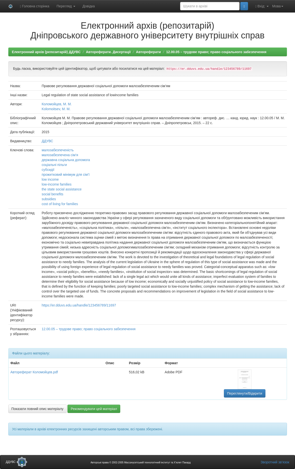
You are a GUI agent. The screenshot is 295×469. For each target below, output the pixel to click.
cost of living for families (60, 204)
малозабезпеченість (58, 150)
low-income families (56, 184)
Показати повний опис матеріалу (37, 409)
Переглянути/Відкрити (244, 393)
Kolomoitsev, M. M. (56, 109)
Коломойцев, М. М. (57, 104)
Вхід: (262, 6)
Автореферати (148, 52)
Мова (277, 6)
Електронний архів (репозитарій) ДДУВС (46, 52)
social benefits (52, 194)
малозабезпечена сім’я (60, 155)
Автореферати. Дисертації (108, 52)
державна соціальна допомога (66, 160)
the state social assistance (61, 189)
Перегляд (65, 6)
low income (50, 179)
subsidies (49, 199)
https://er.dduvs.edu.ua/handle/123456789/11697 (79, 305)
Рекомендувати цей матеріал (94, 409)
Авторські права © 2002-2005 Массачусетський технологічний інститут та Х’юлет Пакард (140, 462)
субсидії (48, 170)
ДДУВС (47, 141)
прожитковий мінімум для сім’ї (65, 174)
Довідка (89, 6)
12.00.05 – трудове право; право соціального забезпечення (216, 52)
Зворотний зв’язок (275, 462)
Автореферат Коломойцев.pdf (34, 372)
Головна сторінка (34, 6)
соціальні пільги (54, 165)
